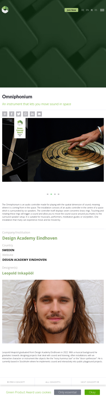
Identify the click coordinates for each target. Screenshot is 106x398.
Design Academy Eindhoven (24, 260)
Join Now (71, 10)
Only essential (67, 392)
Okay (92, 392)
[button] (4, 114)
